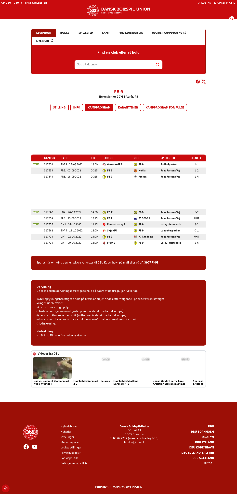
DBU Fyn (208, 437)
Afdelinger (67, 437)
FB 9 (141, 165)
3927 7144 (151, 262)
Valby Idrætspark (171, 225)
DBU (211, 426)
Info (76, 107)
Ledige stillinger (71, 447)
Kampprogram (99, 107)
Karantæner (128, 107)
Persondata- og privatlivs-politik (118, 487)
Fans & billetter (36, 3)
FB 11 (110, 212)
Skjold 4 (112, 231)
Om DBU (6, 3)
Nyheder (66, 432)
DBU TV (18, 3)
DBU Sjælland (203, 458)
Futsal (209, 463)
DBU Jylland (204, 442)
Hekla (142, 171)
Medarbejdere (70, 442)
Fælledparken (169, 165)
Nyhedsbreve (69, 426)
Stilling (59, 107)
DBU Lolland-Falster (197, 453)
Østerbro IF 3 (114, 165)
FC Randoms (145, 237)
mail (126, 262)
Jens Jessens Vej (170, 171)
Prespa (142, 177)
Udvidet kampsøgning (169, 33)
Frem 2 (111, 243)
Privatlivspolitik (71, 453)
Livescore (44, 40)
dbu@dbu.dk (136, 442)
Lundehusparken (170, 231)
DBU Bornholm (202, 432)
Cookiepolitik (69, 458)
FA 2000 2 (144, 218)
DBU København (201, 447)
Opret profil (224, 2)
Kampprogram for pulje (165, 107)
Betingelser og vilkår (74, 463)
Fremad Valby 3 (116, 225)
